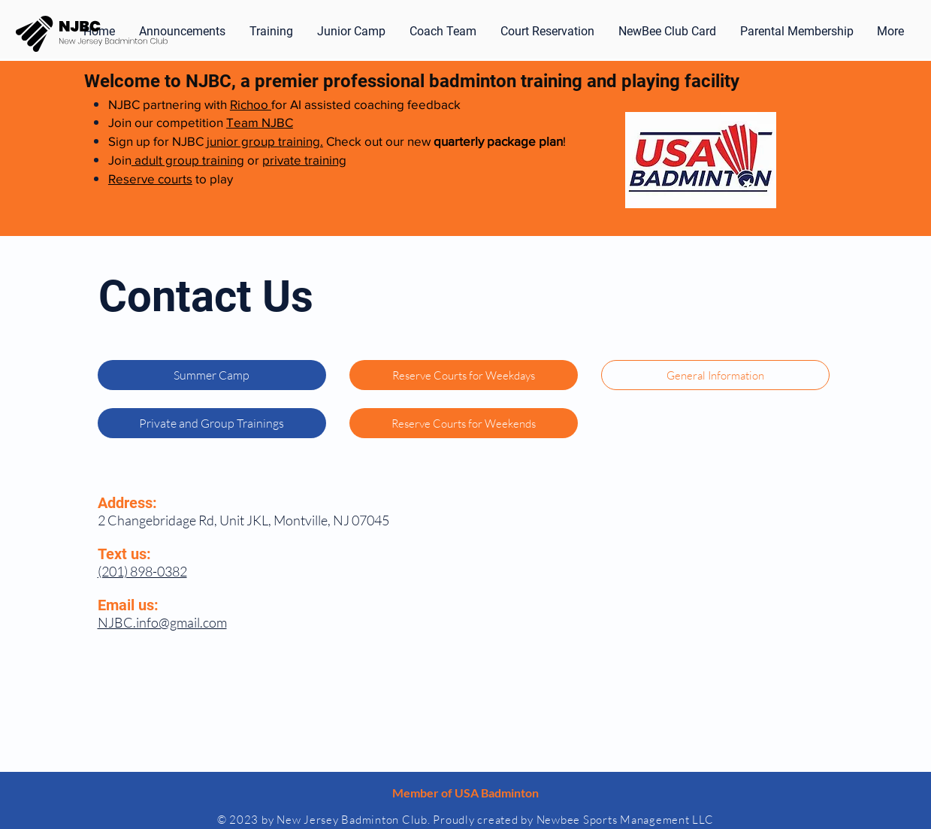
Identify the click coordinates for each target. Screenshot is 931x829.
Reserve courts (150, 178)
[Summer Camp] (212, 375)
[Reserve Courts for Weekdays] (463, 375)
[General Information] (715, 375)
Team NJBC (259, 122)
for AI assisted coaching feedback (366, 104)
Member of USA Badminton (465, 792)
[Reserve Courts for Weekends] (463, 423)
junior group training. (265, 141)
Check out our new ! (444, 141)
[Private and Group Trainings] (212, 423)
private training (304, 160)
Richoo (250, 104)
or (253, 160)
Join (119, 160)
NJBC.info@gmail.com (162, 622)
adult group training (187, 160)
